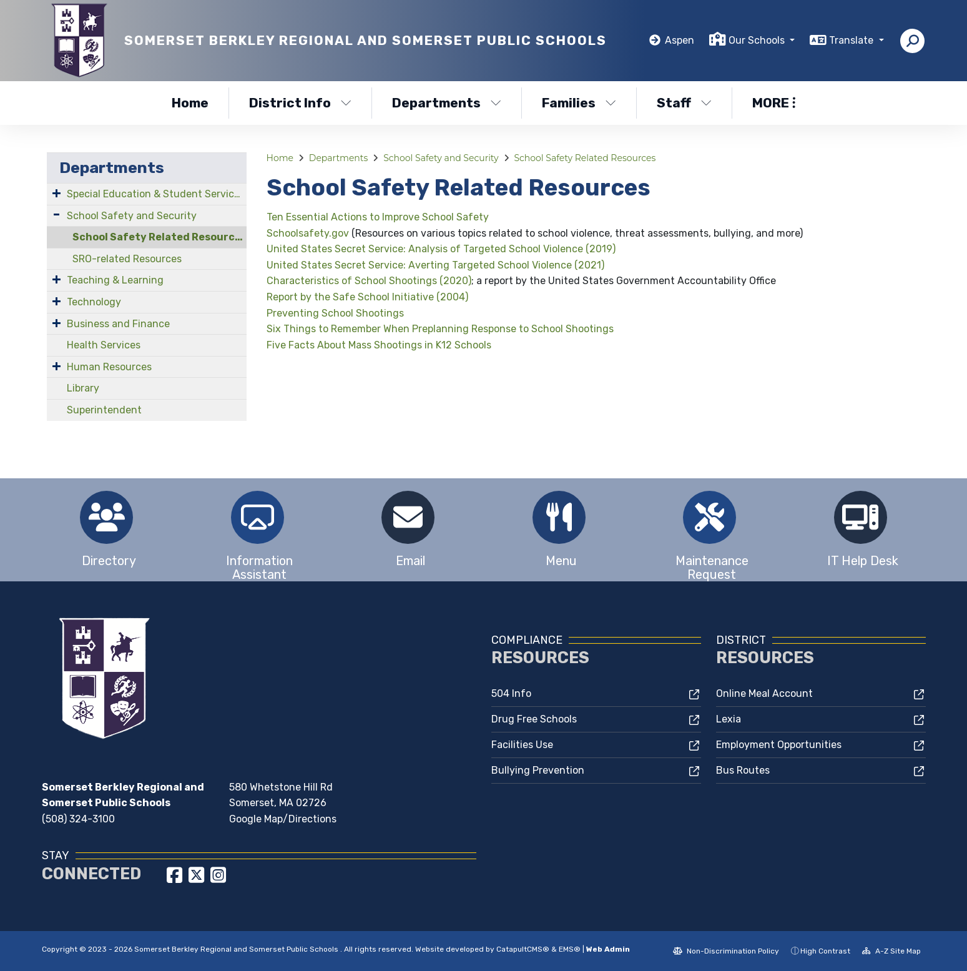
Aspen (679, 40)
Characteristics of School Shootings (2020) (369, 281)
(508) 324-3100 (78, 819)
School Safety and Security (132, 216)
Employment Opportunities (779, 745)
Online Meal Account (764, 693)
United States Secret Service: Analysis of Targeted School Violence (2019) (441, 249)
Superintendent (104, 410)
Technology (94, 302)
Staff (684, 103)
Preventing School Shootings (335, 313)
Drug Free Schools (534, 719)
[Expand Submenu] (56, 193)
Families (579, 103)
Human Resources (109, 367)
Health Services (103, 345)
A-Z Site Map (891, 951)
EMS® (570, 949)
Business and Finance (118, 324)
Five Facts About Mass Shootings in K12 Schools (379, 345)
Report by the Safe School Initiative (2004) (367, 297)
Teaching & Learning (115, 280)
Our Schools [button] (758, 40)
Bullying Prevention (537, 770)
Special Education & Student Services (156, 194)
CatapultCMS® (522, 949)
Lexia (728, 719)
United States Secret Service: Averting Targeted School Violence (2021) (435, 265)
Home (190, 103)
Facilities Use (522, 745)
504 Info (511, 693)
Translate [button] (852, 40)
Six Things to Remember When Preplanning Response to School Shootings (440, 329)
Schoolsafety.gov (308, 233)
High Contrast (825, 951)
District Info (300, 103)
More (773, 103)
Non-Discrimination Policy (726, 951)
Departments (446, 103)
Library (83, 388)
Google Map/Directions (282, 819)
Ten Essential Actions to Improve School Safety (378, 217)
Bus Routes (743, 770)
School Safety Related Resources (159, 237)
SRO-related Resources (127, 259)
